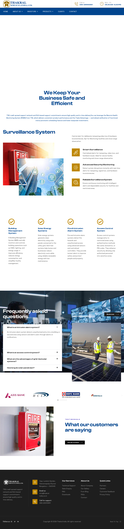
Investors (32, 11)
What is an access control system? (23, 353)
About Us (18, 11)
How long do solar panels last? (20, 368)
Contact (73, 11)
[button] (17, 11)
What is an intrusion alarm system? (23, 327)
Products (48, 11)
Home (5, 11)
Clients (61, 11)
